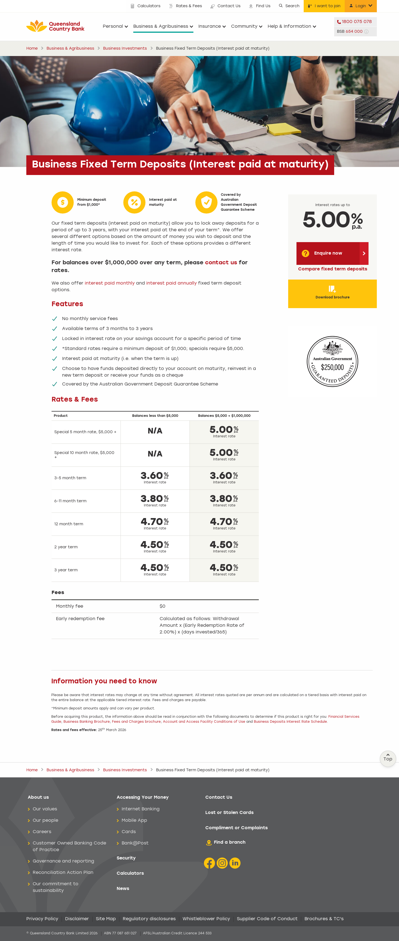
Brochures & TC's (324, 919)
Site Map (106, 919)
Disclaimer (77, 919)
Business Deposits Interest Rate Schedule (290, 722)
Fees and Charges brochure (136, 722)
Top (388, 757)
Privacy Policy (42, 919)
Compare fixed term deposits (332, 269)
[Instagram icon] (222, 863)
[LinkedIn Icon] (235, 863)
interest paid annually (171, 283)
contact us (221, 263)
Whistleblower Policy (206, 919)
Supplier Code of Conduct (267, 919)
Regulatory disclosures (149, 919)
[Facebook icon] (209, 863)
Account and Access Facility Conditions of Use (204, 722)
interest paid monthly (110, 283)
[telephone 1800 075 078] (355, 22)
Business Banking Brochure (86, 722)
